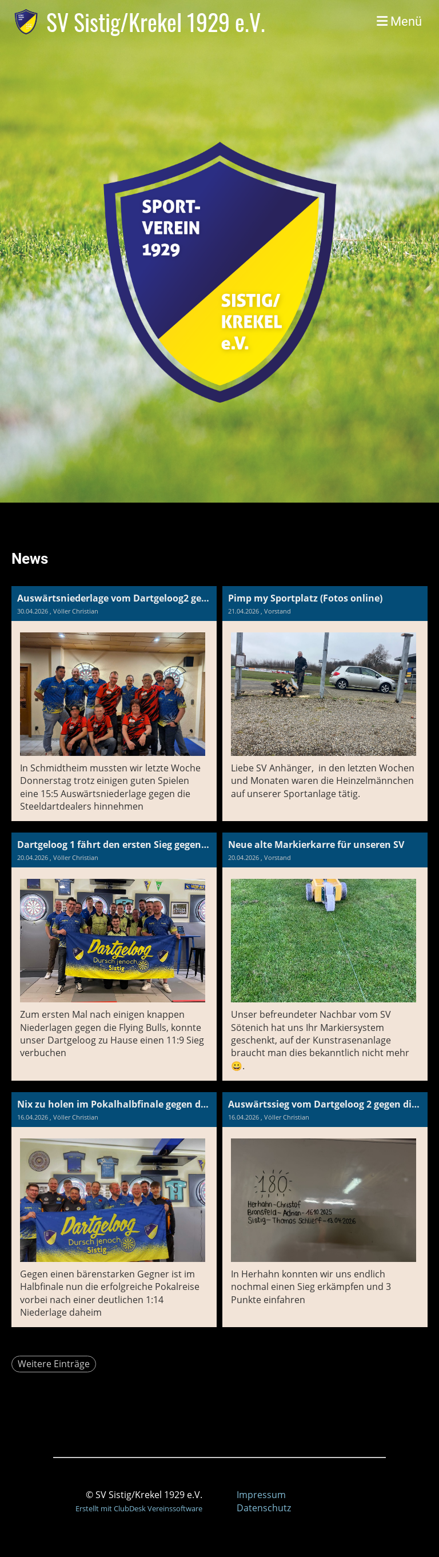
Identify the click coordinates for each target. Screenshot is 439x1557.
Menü (399, 21)
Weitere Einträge (54, 1363)
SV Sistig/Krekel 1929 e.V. (155, 22)
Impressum (261, 1494)
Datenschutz (264, 1508)
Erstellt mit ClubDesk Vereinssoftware (138, 1508)
